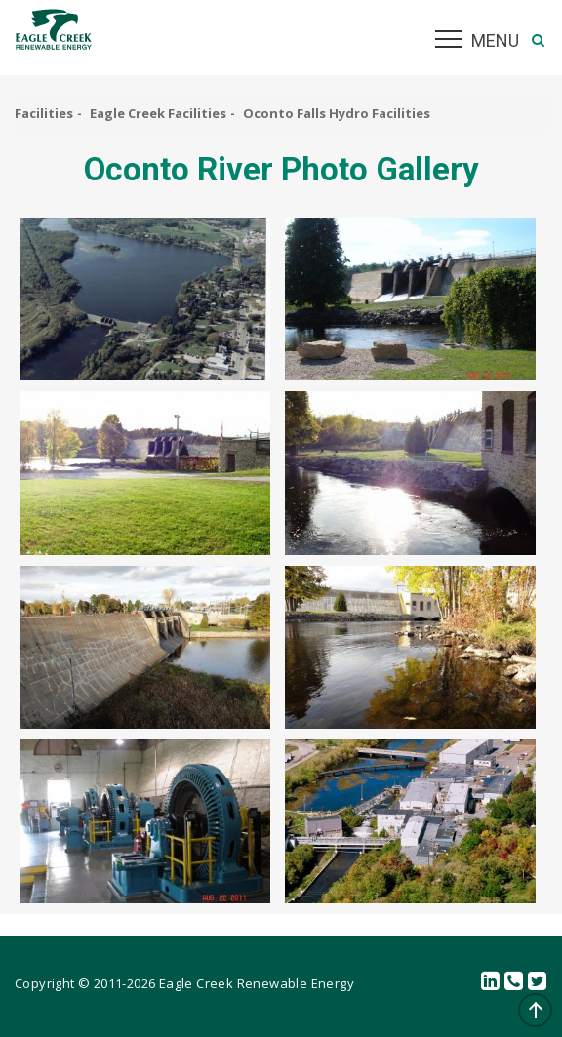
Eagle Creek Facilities (158, 113)
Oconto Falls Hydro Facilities (336, 113)
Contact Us (514, 982)
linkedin (491, 982)
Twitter (537, 982)
